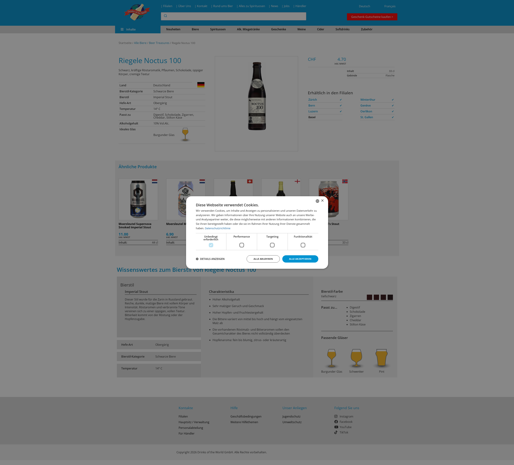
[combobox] (317, 200)
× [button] (322, 200)
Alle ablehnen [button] (260, 258)
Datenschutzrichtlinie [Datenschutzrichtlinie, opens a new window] (218, 228)
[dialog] (257, 232)
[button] (210, 259)
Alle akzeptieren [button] (299, 258)
